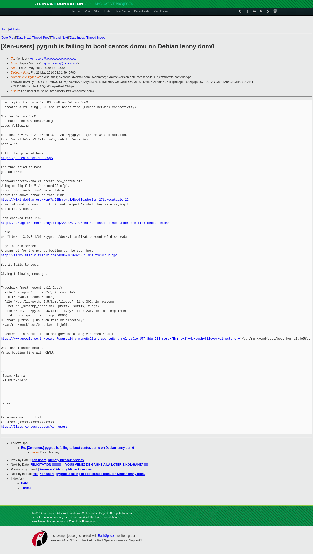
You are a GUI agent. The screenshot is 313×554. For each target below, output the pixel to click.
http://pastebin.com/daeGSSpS (27, 158)
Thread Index (95, 37)
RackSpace (106, 536)
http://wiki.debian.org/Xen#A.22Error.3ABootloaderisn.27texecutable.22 (65, 200)
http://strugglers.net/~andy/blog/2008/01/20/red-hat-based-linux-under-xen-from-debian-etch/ (85, 223)
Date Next (24, 37)
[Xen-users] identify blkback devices (57, 460)
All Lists (14, 29)
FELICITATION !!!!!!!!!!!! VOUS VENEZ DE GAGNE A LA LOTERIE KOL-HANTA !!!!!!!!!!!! (93, 465)
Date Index (77, 37)
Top (4, 29)
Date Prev (8, 37)
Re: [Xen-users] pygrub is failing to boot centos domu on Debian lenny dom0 (77, 448)
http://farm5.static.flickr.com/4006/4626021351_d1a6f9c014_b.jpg (59, 255)
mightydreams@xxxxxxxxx (59, 63)
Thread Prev (40, 37)
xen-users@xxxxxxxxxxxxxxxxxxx (53, 58)
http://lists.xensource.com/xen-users (34, 427)
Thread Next (59, 37)
